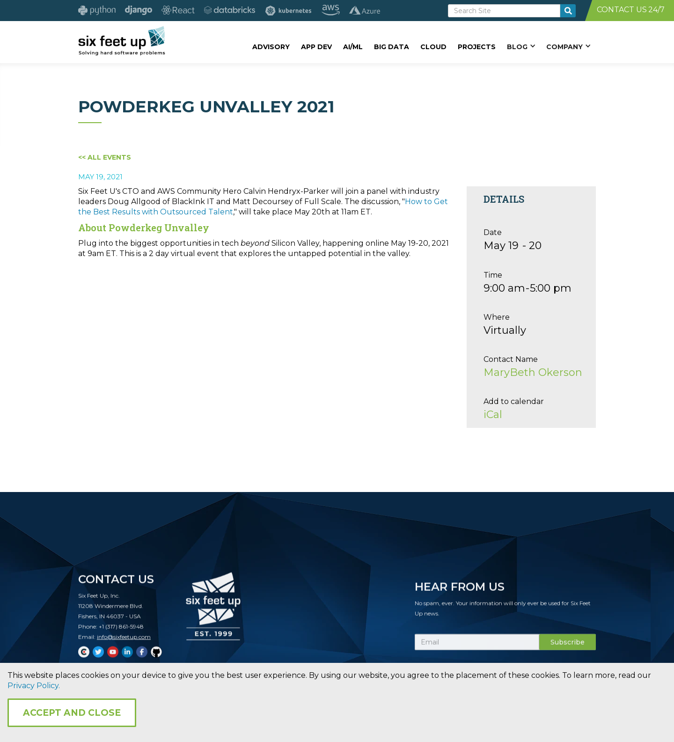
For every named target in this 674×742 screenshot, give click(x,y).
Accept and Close (72, 712)
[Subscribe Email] (477, 647)
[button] (521, 46)
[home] (121, 40)
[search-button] (568, 10)
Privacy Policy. (33, 685)
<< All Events (104, 157)
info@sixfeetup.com (124, 641)
